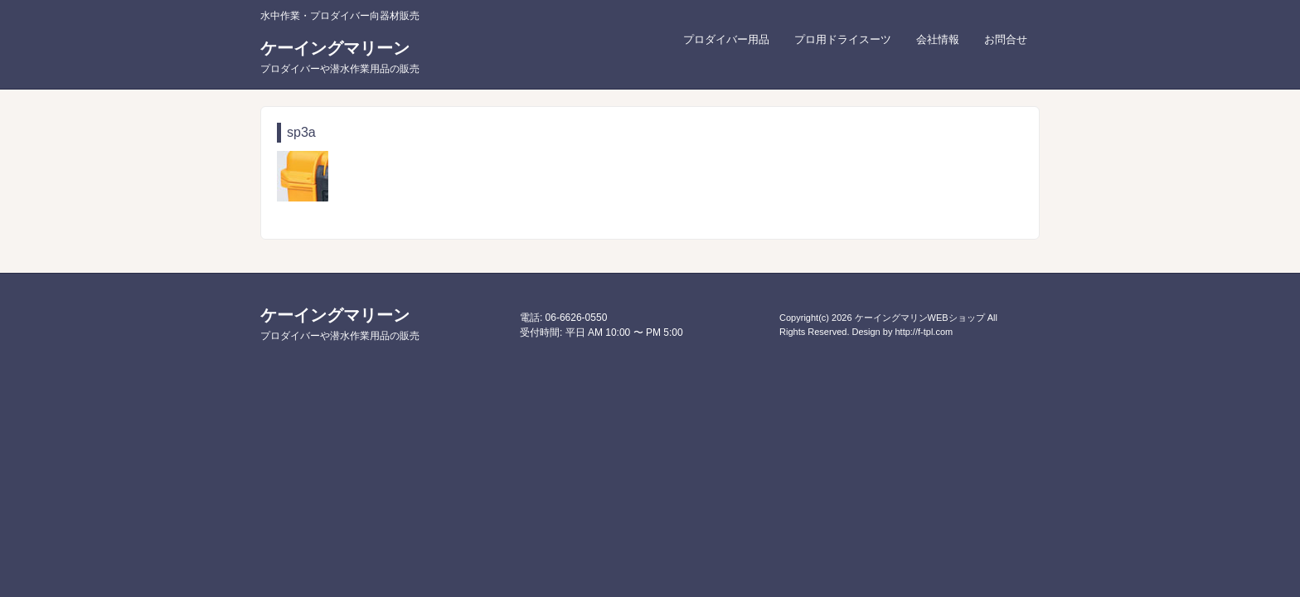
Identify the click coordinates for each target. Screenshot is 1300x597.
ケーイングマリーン (340, 57)
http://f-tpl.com (924, 332)
